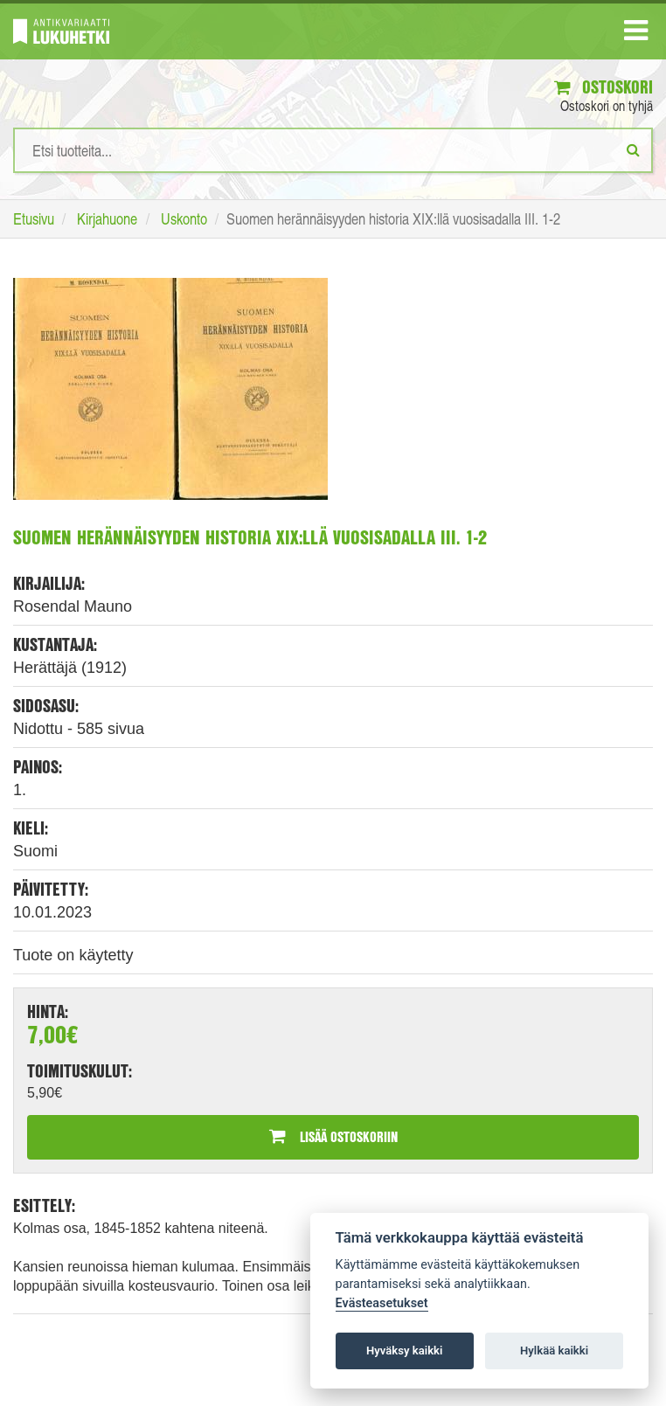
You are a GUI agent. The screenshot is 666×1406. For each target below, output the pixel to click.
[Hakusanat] (333, 150)
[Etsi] (633, 149)
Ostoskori (603, 87)
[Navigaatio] (636, 34)
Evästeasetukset (382, 1303)
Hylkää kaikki (554, 1350)
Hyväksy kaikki (404, 1350)
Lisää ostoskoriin (333, 1136)
